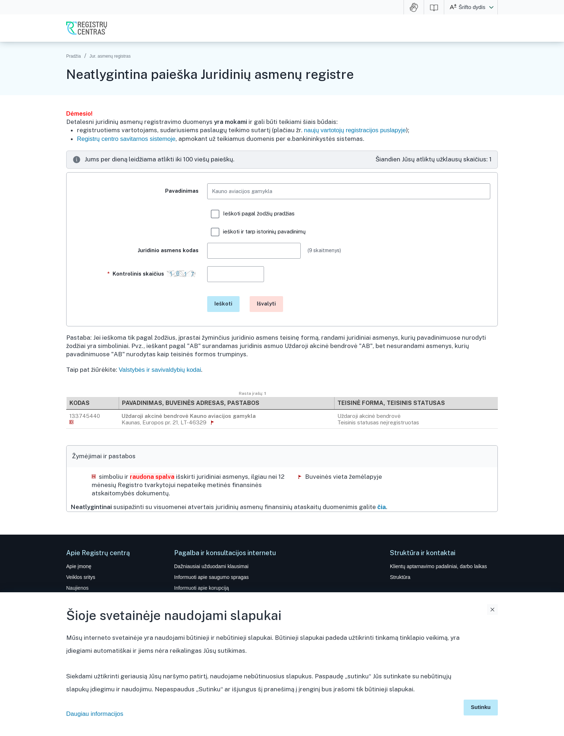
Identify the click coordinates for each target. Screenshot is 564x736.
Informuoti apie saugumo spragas (211, 577)
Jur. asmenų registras (110, 56)
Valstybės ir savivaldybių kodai (160, 369)
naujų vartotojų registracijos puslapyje (355, 130)
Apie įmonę (78, 566)
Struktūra (400, 577)
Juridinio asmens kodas (168, 250)
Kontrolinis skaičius (153, 277)
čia (381, 507)
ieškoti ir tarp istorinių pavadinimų (258, 232)
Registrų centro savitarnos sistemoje (126, 138)
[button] (491, 7)
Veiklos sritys (80, 577)
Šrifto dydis (472, 7)
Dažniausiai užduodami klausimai (211, 566)
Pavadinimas (182, 191)
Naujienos (77, 588)
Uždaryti (492, 609)
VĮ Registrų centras (86, 28)
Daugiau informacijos (94, 713)
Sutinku (481, 707)
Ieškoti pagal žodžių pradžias (253, 214)
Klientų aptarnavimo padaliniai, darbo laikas (438, 566)
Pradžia (73, 56)
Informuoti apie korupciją (201, 588)
